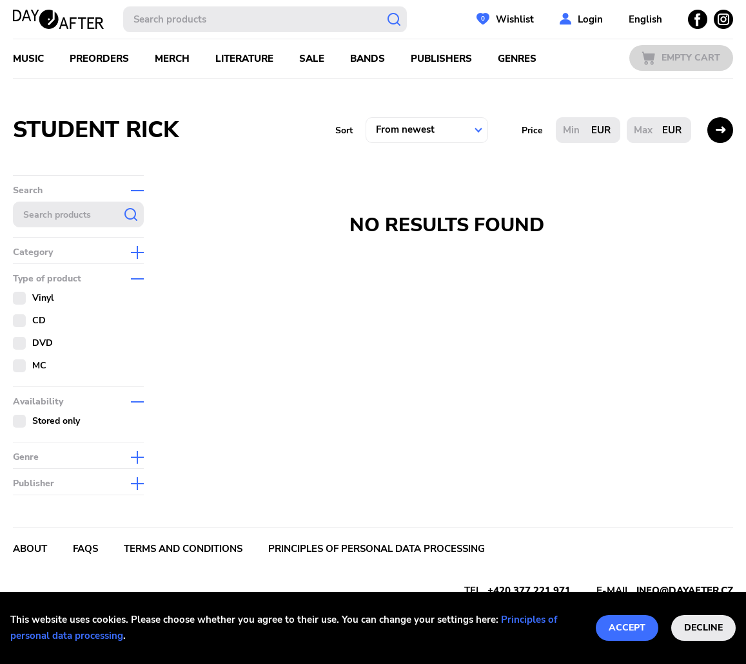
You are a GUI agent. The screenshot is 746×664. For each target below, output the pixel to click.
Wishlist (515, 19)
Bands (367, 58)
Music (28, 58)
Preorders (99, 58)
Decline (703, 627)
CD (39, 320)
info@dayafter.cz (684, 590)
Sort (344, 130)
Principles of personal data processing (376, 548)
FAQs (85, 548)
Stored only (56, 421)
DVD (42, 343)
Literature (244, 58)
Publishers (441, 58)
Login (590, 19)
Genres (517, 58)
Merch (172, 58)
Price (532, 130)
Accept (627, 627)
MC (39, 365)
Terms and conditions (183, 548)
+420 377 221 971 (529, 590)
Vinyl (43, 298)
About (30, 548)
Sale (311, 58)
